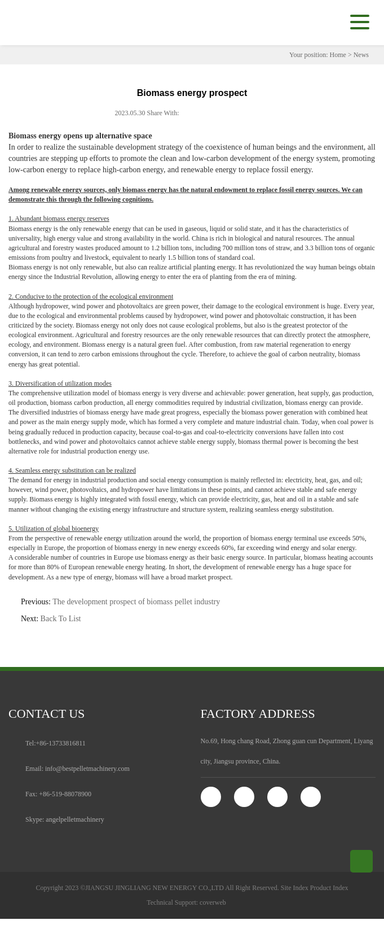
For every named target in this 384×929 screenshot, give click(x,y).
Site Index (294, 888)
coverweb (213, 902)
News (361, 55)
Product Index (329, 888)
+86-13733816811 (61, 743)
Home (338, 55)
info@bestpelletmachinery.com (87, 769)
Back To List (61, 618)
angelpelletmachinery (75, 819)
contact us (46, 713)
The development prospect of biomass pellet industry (136, 601)
